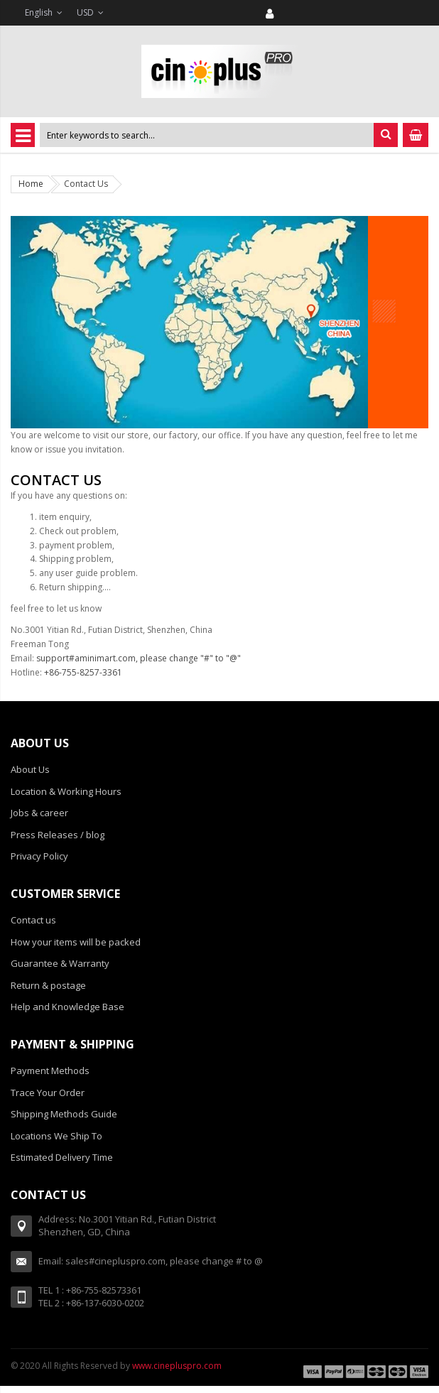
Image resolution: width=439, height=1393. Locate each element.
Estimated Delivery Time (62, 1157)
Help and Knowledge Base (67, 1006)
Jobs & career (39, 812)
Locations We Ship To (56, 1135)
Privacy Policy (39, 856)
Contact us (33, 920)
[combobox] (207, 135)
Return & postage (48, 985)
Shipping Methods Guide (64, 1113)
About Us (30, 769)
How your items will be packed (76, 942)
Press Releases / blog (57, 834)
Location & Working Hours (66, 791)
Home (30, 184)
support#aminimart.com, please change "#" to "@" (138, 658)
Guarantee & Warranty (60, 963)
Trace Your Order (48, 1092)
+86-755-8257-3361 (83, 672)
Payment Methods (50, 1070)
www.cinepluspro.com (177, 1366)
